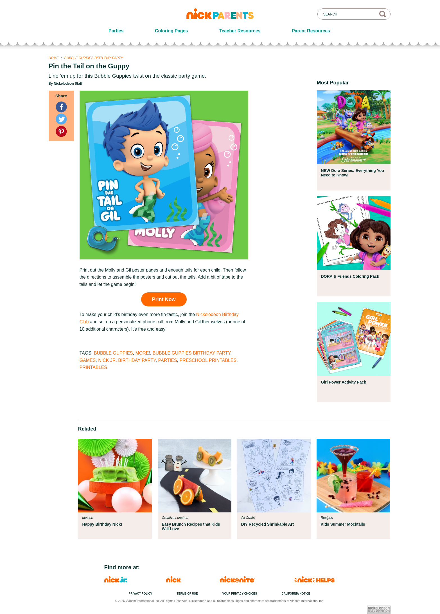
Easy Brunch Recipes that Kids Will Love (191, 526)
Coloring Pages (171, 30)
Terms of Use (187, 593)
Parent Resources (311, 30)
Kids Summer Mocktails (343, 524)
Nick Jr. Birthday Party (127, 360)
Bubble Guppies (113, 353)
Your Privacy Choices (239, 593)
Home (54, 58)
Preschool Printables (207, 360)
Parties (116, 30)
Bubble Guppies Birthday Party (93, 58)
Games (88, 360)
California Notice (295, 593)
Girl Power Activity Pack (343, 382)
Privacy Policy (140, 593)
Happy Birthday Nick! (102, 524)
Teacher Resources (239, 30)
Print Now (164, 299)
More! (142, 353)
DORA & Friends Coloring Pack (350, 276)
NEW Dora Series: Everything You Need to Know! (352, 172)
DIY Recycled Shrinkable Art (267, 524)
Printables (93, 367)
